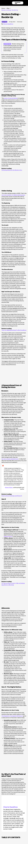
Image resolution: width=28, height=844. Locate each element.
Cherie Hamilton (8, 24)
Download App (17, 3)
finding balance (8, 536)
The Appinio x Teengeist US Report (12, 716)
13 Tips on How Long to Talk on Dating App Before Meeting (13, 584)
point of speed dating (10, 98)
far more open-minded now (9, 459)
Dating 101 (4, 21)
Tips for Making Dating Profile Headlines (13, 330)
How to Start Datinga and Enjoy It (11, 495)
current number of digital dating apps (13, 195)
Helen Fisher (9, 487)
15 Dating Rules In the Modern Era (11, 170)
